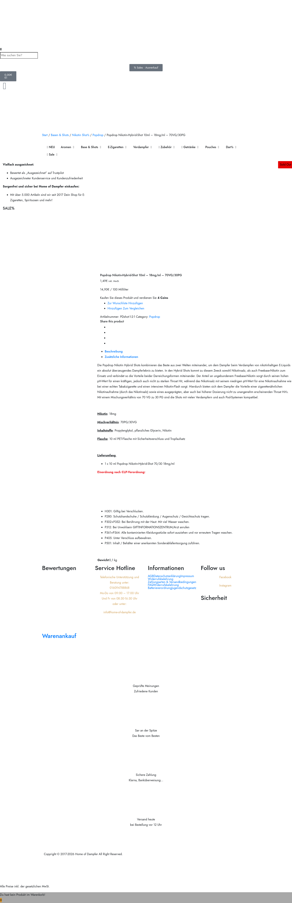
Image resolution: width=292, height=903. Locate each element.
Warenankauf (59, 636)
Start (45, 135)
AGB (151, 576)
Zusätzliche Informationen (121, 357)
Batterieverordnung (160, 588)
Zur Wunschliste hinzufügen (125, 303)
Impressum (187, 576)
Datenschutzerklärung (167, 576)
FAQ (151, 585)
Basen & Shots (60, 135)
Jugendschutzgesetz (184, 588)
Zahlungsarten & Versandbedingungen (172, 582)
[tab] (121, 351)
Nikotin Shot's (80, 135)
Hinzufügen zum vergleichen (125, 308)
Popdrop (97, 135)
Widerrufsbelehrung (160, 579)
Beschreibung (114, 351)
